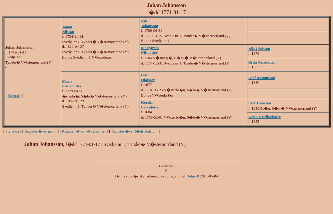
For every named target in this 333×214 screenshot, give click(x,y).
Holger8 (192, 176)
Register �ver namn (41, 131)
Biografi (14, 95)
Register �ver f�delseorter (84, 131)
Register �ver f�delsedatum (134, 131)
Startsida (12, 131)
